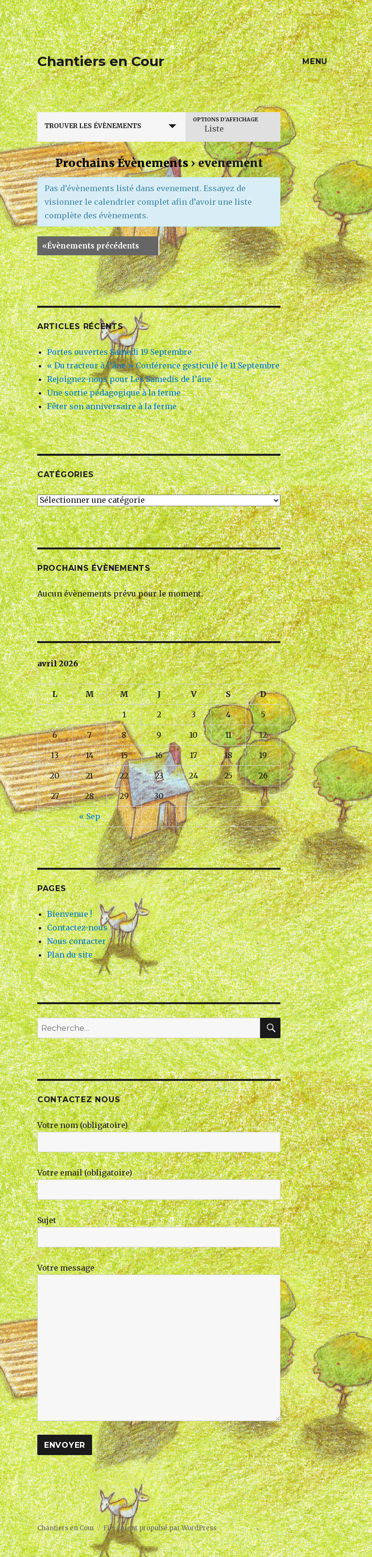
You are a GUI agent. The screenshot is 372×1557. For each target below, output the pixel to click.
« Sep (89, 816)
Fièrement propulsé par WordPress (160, 1528)
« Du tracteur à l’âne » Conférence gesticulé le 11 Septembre (163, 365)
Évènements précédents (90, 245)
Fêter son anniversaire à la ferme (112, 406)
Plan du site (70, 955)
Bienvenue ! (69, 914)
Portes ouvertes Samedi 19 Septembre (119, 352)
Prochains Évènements (121, 163)
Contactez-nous (77, 927)
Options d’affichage (225, 119)
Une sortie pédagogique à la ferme (114, 393)
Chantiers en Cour (100, 61)
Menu (314, 61)
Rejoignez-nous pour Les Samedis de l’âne (129, 379)
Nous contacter (76, 941)
